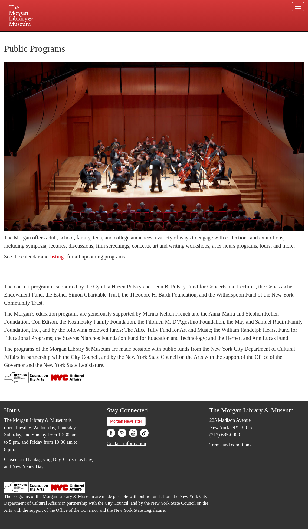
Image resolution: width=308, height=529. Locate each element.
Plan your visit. (89, 36)
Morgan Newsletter (126, 421)
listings (58, 256)
